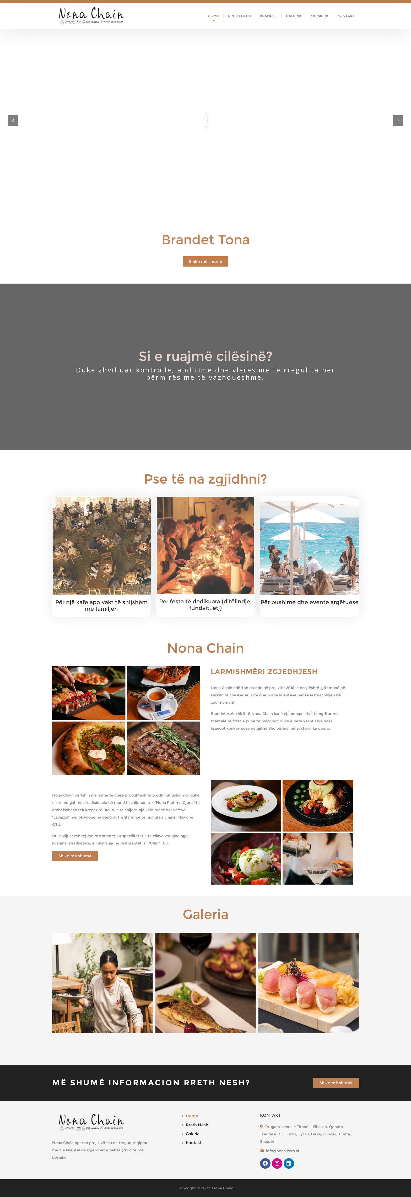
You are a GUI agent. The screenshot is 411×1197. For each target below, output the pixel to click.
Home (213, 16)
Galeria (293, 16)
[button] (205, 261)
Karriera (319, 16)
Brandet (268, 16)
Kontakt (345, 16)
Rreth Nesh (239, 16)
